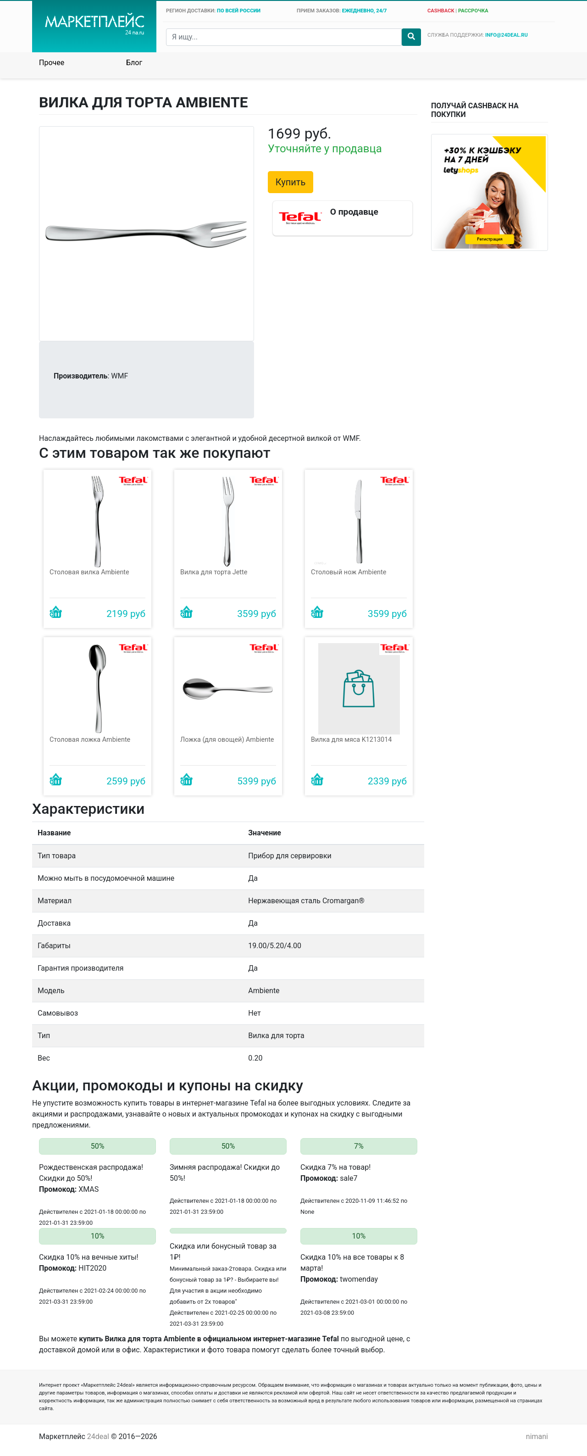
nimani (537, 1436)
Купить (291, 182)
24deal (98, 1436)
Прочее (51, 62)
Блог (134, 62)
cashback (440, 11)
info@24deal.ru (506, 35)
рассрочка (473, 11)
